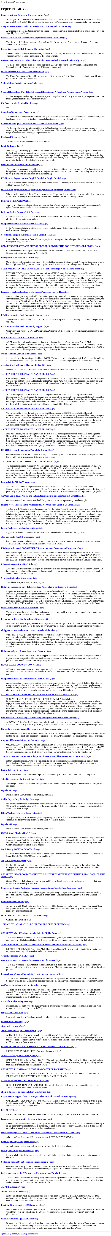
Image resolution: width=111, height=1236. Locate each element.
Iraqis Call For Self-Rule (12, 1013)
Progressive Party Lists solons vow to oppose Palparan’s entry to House (33, 292)
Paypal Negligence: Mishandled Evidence (19, 528)
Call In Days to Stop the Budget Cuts (17, 799)
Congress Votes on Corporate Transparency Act (22, 15)
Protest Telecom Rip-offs (12, 770)
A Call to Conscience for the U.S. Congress (20, 779)
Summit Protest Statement (13, 1191)
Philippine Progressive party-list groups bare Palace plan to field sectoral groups (37, 587)
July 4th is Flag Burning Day (14, 860)
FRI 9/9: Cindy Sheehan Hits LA (15, 833)
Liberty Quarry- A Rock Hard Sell (16, 564)
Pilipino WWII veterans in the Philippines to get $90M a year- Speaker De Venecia (38, 505)
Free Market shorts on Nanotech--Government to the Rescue (28, 960)
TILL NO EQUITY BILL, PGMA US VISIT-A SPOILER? (27, 461)
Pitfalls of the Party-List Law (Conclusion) (20, 608)
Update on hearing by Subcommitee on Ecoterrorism (24, 1162)
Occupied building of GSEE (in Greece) (18, 354)
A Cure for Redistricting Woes (14, 1001)
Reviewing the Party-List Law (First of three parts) (24, 619)
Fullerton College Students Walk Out (17, 212)
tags (46, 15)
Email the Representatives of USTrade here (20, 1205)
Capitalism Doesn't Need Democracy (17, 112)
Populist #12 (6, 824)
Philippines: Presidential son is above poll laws (22, 223)
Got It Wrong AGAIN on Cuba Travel (18, 849)
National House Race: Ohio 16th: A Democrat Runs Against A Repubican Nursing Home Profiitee (44, 92)
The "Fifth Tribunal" (10, 1187)
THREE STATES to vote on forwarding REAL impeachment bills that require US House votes (43, 756)
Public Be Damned (9, 146)
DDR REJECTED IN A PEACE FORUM (19, 338)
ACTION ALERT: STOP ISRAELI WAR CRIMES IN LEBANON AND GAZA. (37, 694)
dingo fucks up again (10, 1026)
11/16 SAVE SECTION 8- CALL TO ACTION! (22, 915)
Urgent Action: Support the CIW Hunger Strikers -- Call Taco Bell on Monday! (36, 1096)
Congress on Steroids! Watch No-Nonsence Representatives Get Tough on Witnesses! (39, 888)
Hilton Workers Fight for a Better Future (19, 813)
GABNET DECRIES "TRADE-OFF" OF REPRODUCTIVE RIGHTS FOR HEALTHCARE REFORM (47, 246)
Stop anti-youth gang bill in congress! (17, 537)
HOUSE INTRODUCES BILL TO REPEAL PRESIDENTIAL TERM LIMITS (36, 1046)
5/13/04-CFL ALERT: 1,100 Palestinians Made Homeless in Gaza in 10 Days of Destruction (41, 944)
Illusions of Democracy (11, 137)
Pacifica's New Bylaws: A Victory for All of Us (21, 985)
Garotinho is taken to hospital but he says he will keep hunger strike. (31, 729)
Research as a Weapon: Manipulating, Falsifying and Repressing (30, 974)
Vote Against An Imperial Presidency (17, 1150)
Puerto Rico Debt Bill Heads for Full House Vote (22, 72)
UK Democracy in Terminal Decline (17, 103)
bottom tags (33, 1234)
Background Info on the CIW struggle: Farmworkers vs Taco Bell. (30, 1173)
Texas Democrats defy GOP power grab (18, 1030)
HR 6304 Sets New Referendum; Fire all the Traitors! (25, 450)
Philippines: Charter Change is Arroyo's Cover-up (23, 651)
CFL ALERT (7, 1110)
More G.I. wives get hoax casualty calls (18, 1055)
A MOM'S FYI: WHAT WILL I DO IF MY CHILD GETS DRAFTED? (33, 924)
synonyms (16, 1234)
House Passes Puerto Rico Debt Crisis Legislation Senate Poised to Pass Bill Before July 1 (41, 60)
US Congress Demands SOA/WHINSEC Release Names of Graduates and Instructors (39, 548)
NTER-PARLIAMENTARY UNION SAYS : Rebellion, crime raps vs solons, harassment (40, 269)
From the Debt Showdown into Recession (19, 164)
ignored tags (6, 1234)
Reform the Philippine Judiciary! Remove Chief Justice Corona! (29, 123)
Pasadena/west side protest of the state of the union (23, 1119)
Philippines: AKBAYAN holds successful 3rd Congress (25, 678)
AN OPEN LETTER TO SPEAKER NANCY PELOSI (25, 374)
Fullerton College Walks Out (14, 201)
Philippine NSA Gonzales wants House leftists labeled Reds (27, 630)
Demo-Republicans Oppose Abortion (17, 1219)
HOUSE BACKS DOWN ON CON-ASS (19, 665)
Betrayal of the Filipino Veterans (15, 482)
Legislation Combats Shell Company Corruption (23, 49)
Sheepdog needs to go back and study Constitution (23, 1092)
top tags (24, 1234)
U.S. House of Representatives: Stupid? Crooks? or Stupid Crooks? (31, 178)
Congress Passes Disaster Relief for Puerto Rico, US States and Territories (34, 26)
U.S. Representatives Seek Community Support (22, 315)
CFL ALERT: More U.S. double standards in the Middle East (28, 933)
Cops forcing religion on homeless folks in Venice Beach (26, 235)
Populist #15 (6, 790)
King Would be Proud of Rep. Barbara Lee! (20, 740)
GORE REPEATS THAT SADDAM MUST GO (22, 1080)
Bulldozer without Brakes (12, 901)
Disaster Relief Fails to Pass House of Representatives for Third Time (32, 38)
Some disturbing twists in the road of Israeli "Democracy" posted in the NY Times (38, 1133)
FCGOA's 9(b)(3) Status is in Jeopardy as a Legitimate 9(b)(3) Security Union (36, 189)
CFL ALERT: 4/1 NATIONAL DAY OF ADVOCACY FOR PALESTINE (33, 1069)
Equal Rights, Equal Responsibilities (17, 1141)
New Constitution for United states (16, 578)
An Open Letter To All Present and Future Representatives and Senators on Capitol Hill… (41, 496)
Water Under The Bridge (12, 1021)
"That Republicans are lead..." (15, 956)
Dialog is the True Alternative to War (17, 257)
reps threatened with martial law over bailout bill (23, 365)
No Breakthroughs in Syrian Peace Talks (19, 83)
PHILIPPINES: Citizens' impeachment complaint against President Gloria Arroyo (38, 718)
